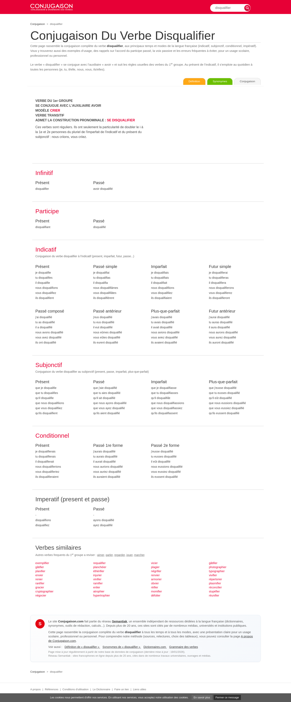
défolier (155, 595)
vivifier (213, 575)
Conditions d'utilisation (75, 689)
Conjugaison (37, 24)
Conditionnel (52, 435)
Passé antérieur (107, 311)
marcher (139, 555)
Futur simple (220, 267)
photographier (217, 567)
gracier (39, 587)
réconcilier (215, 587)
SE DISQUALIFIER (121, 120)
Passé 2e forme (165, 445)
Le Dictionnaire (101, 689)
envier (39, 575)
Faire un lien (121, 689)
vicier (154, 563)
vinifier (97, 579)
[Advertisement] (206, 127)
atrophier (98, 591)
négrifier (156, 571)
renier (39, 579)
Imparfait (159, 267)
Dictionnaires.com (155, 647)
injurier (97, 575)
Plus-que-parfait (165, 311)
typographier (217, 571)
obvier (155, 583)
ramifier (98, 583)
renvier (155, 575)
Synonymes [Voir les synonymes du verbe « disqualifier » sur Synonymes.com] (217, 81)
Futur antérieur (222, 311)
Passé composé (49, 311)
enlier (96, 587)
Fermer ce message (227, 697)
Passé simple (105, 267)
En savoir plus (202, 697)
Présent (42, 183)
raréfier (39, 583)
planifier (40, 571)
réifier (154, 587)
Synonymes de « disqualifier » (121, 647)
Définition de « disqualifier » (82, 647)
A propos (35, 689)
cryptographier (44, 591)
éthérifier (98, 571)
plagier (155, 567)
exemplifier (42, 563)
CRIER (55, 110)
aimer (100, 555)
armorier (156, 579)
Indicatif (45, 249)
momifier (156, 591)
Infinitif (44, 173)
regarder (119, 555)
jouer (130, 555)
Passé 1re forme (108, 445)
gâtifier (39, 567)
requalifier (99, 563)
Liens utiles (139, 689)
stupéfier (214, 591)
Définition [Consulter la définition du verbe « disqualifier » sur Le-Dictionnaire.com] (190, 81)
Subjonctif (48, 365)
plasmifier (215, 583)
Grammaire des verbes (183, 647)
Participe (47, 211)
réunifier (214, 595)
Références (51, 689)
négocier (40, 595)
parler (109, 555)
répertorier (215, 579)
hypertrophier (101, 595)
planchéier (99, 567)
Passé (98, 183)
